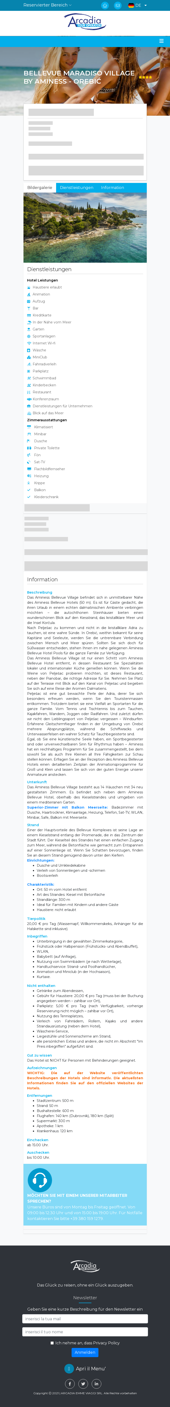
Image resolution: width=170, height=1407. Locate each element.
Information (112, 187)
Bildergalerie (39, 187)
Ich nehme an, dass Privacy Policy (87, 1343)
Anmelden (85, 1352)
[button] (136, 5)
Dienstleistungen (76, 187)
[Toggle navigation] (161, 41)
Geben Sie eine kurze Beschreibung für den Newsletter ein (85, 1309)
